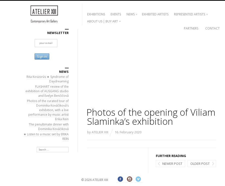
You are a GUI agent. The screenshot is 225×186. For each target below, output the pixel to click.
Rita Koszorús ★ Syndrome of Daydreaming (48, 79)
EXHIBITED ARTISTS (155, 14)
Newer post (172, 163)
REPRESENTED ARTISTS (189, 14)
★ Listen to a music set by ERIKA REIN (46, 136)
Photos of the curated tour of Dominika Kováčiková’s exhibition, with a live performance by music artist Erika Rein (48, 110)
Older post (200, 163)
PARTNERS (191, 28)
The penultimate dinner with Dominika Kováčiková (49, 126)
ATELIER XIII (100, 132)
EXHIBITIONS (96, 14)
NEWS (131, 14)
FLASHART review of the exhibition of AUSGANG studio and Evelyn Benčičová (47, 91)
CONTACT (212, 28)
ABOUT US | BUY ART (102, 21)
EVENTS (116, 14)
